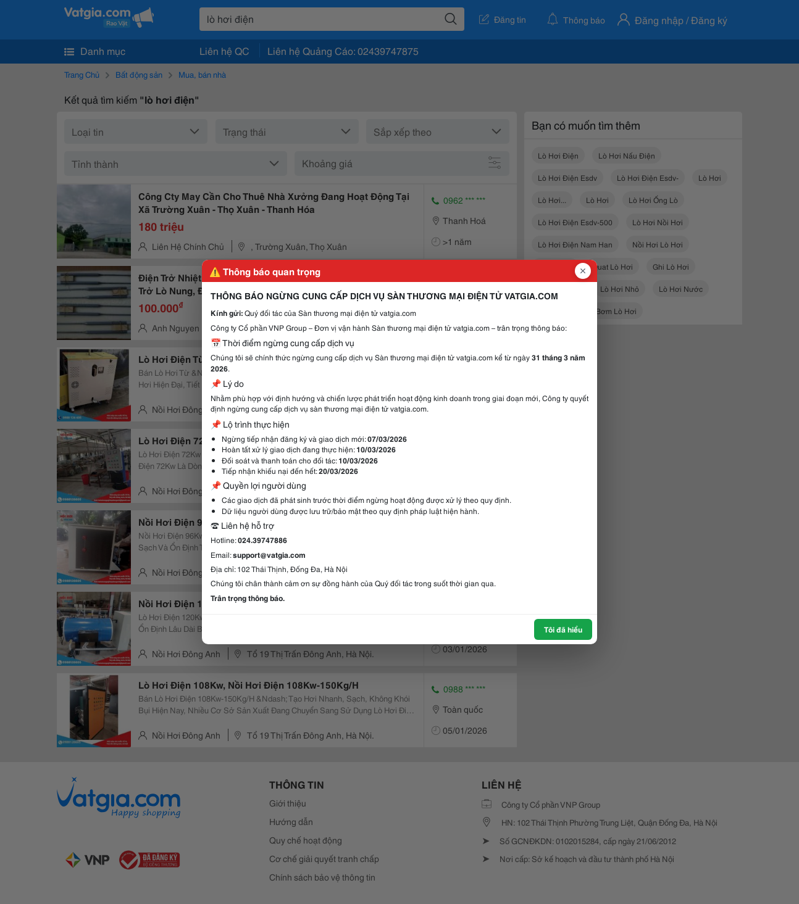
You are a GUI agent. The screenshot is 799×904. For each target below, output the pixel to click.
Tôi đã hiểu (563, 629)
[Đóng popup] (583, 271)
